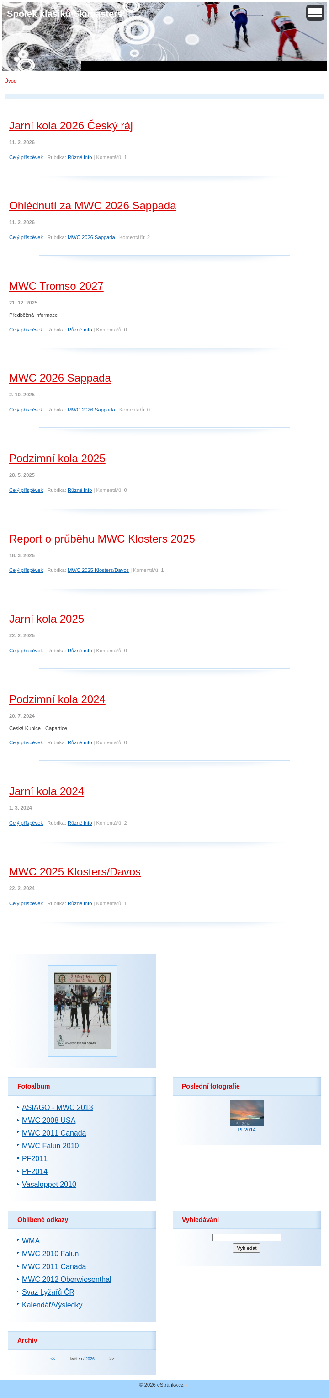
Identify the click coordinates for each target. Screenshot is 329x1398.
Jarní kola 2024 (46, 791)
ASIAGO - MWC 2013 (57, 1107)
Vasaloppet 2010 (49, 1184)
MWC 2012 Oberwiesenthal (66, 1279)
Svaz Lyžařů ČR (48, 1292)
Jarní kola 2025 (46, 619)
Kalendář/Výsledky (52, 1305)
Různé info (80, 157)
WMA (31, 1241)
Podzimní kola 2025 (57, 458)
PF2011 (35, 1159)
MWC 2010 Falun (50, 1254)
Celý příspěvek (26, 157)
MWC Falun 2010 (50, 1146)
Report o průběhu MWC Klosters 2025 (102, 539)
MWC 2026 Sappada (91, 237)
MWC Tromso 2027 (56, 286)
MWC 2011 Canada (54, 1133)
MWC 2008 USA (48, 1120)
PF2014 (35, 1171)
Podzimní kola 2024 (57, 699)
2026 (90, 1358)
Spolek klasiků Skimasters (64, 14)
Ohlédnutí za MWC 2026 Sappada (92, 205)
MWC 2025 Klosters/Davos (98, 570)
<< (52, 1358)
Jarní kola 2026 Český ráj (71, 125)
